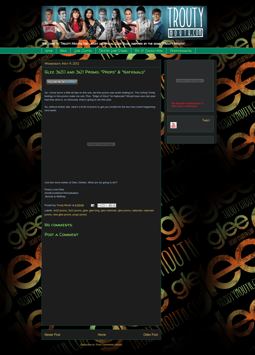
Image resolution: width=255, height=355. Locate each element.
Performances (181, 50)
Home (49, 50)
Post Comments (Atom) (109, 344)
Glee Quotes (83, 50)
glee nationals (109, 210)
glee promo (124, 210)
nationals (137, 210)
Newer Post (52, 334)
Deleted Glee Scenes (113, 50)
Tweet (206, 120)
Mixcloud (192, 106)
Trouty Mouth (64, 205)
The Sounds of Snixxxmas (185, 103)
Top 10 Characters (149, 50)
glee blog (94, 210)
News (63, 50)
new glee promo (62, 214)
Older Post (150, 334)
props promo (80, 214)
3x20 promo (60, 210)
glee (85, 210)
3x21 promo (75, 210)
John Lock (177, 106)
